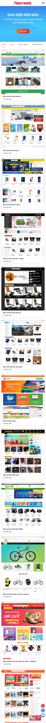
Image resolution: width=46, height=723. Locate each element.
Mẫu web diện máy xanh (11, 150)
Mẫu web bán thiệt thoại (11, 475)
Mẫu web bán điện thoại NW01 (13, 529)
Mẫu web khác (37, 44)
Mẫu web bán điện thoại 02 (12, 96)
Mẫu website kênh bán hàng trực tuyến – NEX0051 (19, 661)
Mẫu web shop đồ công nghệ (12, 367)
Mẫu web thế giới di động (11, 204)
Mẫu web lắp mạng (9, 421)
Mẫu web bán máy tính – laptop (13, 258)
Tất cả (4, 44)
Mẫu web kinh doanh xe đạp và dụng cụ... (16, 594)
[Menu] (43, 3)
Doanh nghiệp (23, 44)
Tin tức (12, 44)
